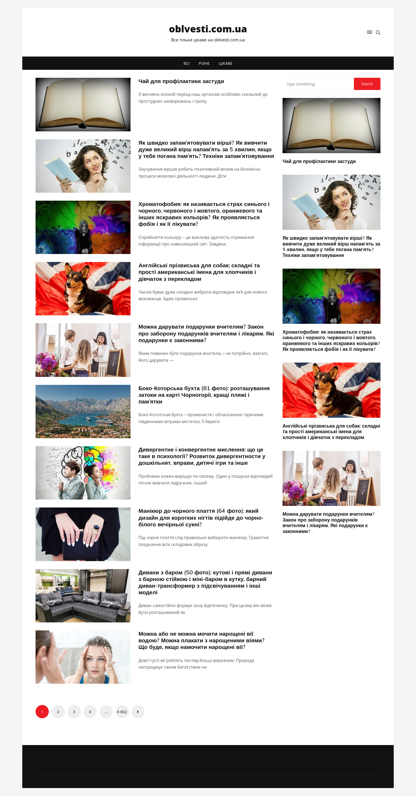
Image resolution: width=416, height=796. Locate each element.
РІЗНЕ (204, 63)
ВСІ (187, 63)
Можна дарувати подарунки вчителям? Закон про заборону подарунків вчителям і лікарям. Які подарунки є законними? (206, 333)
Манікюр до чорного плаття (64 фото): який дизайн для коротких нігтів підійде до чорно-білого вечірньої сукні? (201, 517)
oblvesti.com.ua (208, 28)
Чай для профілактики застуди (181, 81)
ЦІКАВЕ (226, 63)
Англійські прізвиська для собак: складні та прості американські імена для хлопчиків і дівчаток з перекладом (199, 272)
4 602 (122, 711)
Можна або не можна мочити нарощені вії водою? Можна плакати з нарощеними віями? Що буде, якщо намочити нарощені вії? (201, 640)
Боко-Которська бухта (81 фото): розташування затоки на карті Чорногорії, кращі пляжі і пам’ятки (204, 395)
